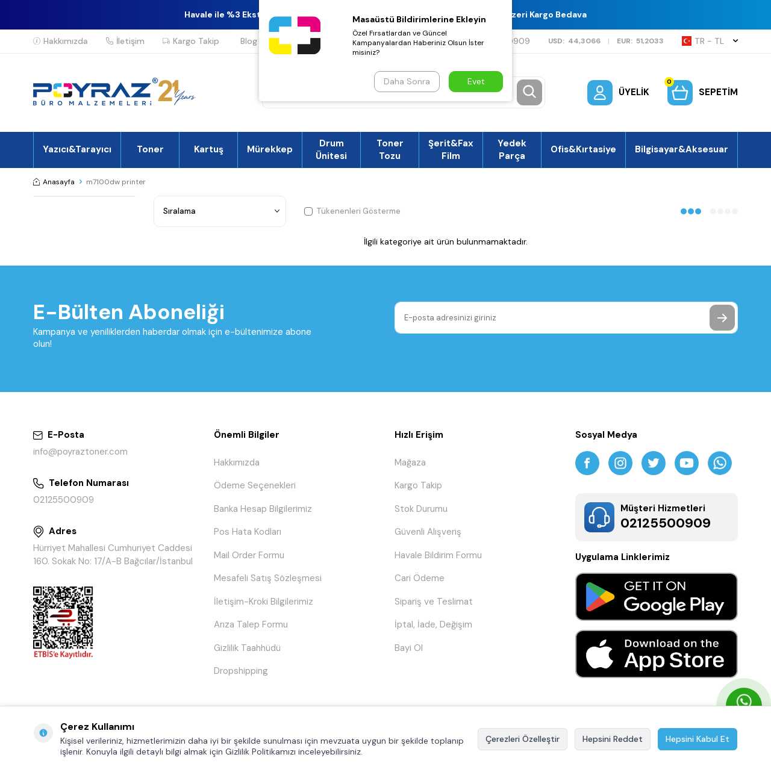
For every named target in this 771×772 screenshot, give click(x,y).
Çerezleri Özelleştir (522, 738)
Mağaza (410, 462)
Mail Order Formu (249, 555)
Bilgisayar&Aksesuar (681, 149)
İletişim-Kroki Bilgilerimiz (263, 602)
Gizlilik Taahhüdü (247, 648)
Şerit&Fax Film (450, 149)
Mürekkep (270, 149)
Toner (150, 149)
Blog (248, 41)
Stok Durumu (421, 509)
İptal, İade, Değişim (433, 624)
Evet (476, 81)
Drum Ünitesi (331, 149)
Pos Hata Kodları (247, 532)
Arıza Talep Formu (251, 624)
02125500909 (63, 500)
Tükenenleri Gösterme (352, 211)
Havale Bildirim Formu (438, 555)
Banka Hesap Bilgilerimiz (263, 509)
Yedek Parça (512, 149)
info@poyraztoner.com (80, 452)
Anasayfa (54, 182)
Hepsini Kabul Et (697, 738)
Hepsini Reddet (612, 738)
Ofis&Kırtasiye (583, 149)
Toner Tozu (390, 149)
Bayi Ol (409, 648)
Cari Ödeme (420, 578)
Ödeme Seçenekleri (255, 485)
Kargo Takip (191, 41)
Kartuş (208, 149)
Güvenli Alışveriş (428, 532)
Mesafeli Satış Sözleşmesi (268, 578)
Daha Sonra (407, 81)
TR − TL (710, 41)
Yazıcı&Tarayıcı (77, 149)
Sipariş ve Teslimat (434, 602)
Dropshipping (241, 671)
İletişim (125, 41)
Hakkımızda (60, 41)
